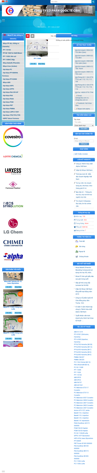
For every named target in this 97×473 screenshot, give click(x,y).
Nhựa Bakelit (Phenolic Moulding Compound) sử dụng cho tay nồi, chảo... (84, 270)
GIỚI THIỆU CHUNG (81, 154)
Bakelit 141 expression (81, 421)
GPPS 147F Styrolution (82, 436)
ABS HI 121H (78, 332)
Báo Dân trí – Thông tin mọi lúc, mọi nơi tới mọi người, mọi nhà (84, 194)
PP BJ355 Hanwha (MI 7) (82, 350)
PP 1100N (77, 370)
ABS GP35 (77, 377)
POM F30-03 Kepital (81, 428)
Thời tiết (82, 241)
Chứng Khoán (84, 256)
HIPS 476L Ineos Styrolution (83, 438)
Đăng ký (84, 144)
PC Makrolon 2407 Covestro (83, 408)
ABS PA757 (78, 382)
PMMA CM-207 (79, 357)
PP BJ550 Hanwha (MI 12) (83, 347)
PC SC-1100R (78, 367)
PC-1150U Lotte (79, 461)
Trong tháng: (81, 223)
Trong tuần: (80, 220)
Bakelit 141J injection (81, 418)
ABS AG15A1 (78, 385)
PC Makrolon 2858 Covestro (83, 400)
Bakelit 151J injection (81, 415)
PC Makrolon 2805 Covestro (83, 405)
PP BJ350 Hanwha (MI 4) (82, 352)
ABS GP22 (77, 380)
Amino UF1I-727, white (81, 410)
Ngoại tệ (82, 251)
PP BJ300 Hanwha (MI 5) (82, 355)
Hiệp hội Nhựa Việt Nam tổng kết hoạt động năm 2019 (84, 291)
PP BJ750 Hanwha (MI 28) (83, 344)
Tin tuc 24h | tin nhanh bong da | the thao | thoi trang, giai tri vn (84, 185)
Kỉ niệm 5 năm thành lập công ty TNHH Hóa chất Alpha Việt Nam (84, 309)
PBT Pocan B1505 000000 (83, 443)
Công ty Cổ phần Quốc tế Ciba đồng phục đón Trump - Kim (84, 300)
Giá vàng (82, 246)
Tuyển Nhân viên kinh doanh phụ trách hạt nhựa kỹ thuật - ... (84, 318)
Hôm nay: (79, 216)
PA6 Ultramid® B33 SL (81, 365)
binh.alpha (86, 109)
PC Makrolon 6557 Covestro (83, 398)
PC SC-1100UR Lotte (81, 433)
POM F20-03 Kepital (81, 431)
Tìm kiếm (84, 129)
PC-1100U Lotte (79, 464)
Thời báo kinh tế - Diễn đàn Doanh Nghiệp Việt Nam (84, 176)
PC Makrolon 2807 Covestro (83, 403)
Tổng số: (81, 227)
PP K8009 (77, 441)
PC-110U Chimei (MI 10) (82, 362)
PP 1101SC (78, 375)
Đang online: (80, 230)
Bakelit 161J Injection (81, 413)
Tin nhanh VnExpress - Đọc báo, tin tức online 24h (83, 203)
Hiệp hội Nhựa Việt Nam (84, 170)
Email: (76, 138)
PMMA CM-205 (79, 360)
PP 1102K (77, 372)
